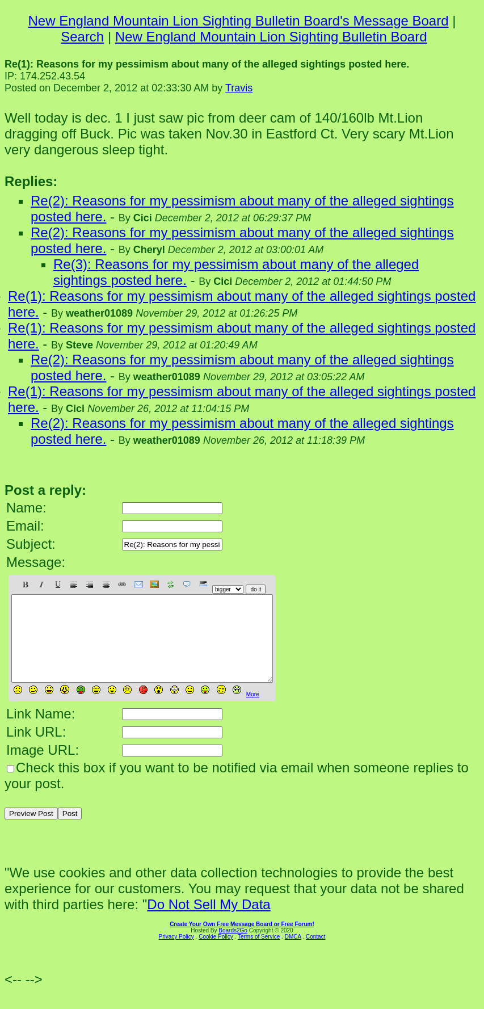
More (252, 711)
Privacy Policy (176, 954)
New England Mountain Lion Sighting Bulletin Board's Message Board (238, 20)
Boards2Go (232, 947)
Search (82, 36)
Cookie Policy (216, 954)
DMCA (293, 954)
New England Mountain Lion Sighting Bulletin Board (271, 36)
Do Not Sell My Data (208, 921)
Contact (315, 954)
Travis (238, 88)
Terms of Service (259, 954)
